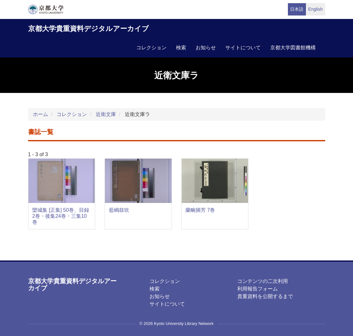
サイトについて (243, 47)
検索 (181, 47)
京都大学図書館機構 (293, 47)
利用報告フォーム (257, 288)
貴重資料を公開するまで (265, 296)
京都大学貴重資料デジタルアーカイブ (88, 29)
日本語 (296, 9)
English (315, 9)
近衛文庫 (106, 114)
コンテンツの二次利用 (262, 281)
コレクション (151, 47)
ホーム (40, 114)
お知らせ (206, 47)
